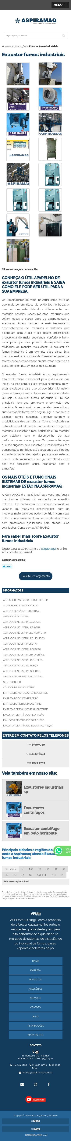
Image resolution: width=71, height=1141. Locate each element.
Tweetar (7, 566)
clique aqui (48, 548)
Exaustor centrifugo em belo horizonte (41, 830)
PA (61, 874)
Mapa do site (35, 1035)
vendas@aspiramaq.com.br (35, 1072)
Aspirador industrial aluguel (22, 622)
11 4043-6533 (38, 1065)
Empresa (35, 970)
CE (30, 874)
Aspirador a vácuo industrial (21, 611)
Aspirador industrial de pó (20, 644)
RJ (23, 869)
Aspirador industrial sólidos (21, 671)
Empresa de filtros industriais (22, 704)
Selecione (11, 869)
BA (22, 874)
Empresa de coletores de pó (20, 698)
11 (36, 744)
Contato (35, 1007)
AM (53, 874)
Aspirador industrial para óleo (23, 660)
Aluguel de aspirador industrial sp (25, 600)
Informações (13, 590)
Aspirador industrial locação (22, 649)
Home (35, 961)
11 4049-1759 (19, 1065)
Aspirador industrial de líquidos (23, 638)
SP (47, 869)
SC (63, 869)
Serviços (35, 998)
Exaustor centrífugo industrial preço (27, 725)
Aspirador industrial (16, 616)
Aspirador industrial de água (21, 627)
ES (39, 869)
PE (14, 874)
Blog (36, 1016)
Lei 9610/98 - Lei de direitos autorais (18, 898)
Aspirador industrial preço (20, 665)
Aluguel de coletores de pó (20, 605)
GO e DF (42, 874)
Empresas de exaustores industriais (25, 709)
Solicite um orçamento (36, 576)
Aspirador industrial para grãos (23, 654)
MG (31, 869)
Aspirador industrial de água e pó (24, 633)
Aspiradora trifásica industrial (23, 676)
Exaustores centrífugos (34, 810)
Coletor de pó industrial (19, 687)
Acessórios (35, 989)
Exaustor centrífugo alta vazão (23, 714)
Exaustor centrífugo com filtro (23, 720)
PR (55, 869)
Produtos (35, 979)
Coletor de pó (12, 682)
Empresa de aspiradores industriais (25, 693)
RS (6, 874)
